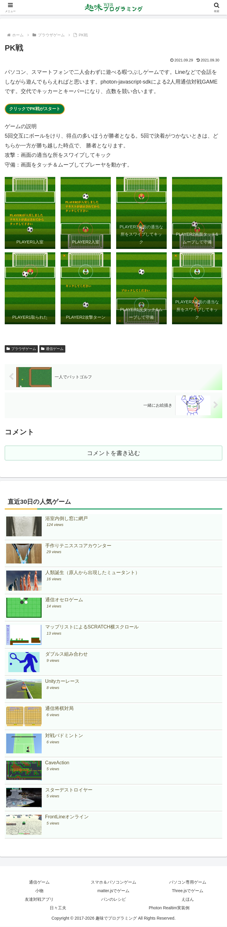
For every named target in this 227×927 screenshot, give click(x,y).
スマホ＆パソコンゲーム (113, 882)
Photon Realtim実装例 (169, 908)
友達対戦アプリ (39, 899)
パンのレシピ (113, 899)
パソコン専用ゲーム (187, 882)
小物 (39, 891)
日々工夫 (58, 908)
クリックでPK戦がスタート (34, 108)
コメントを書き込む (113, 453)
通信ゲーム (52, 349)
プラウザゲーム (21, 349)
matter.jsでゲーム (114, 891)
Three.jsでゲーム (187, 891)
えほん (187, 899)
